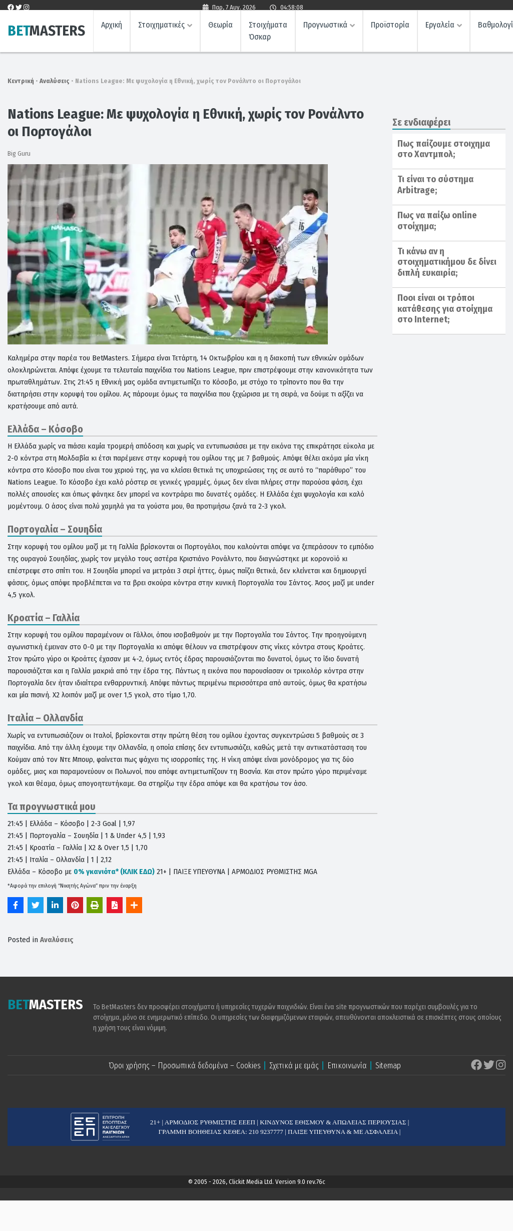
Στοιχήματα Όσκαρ (268, 34)
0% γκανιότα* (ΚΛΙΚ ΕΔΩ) (114, 871)
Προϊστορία (390, 28)
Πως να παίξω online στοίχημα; (437, 221)
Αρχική (111, 28)
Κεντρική (21, 81)
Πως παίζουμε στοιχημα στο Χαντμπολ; (443, 149)
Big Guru (19, 153)
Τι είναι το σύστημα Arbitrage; (435, 185)
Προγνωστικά (325, 28)
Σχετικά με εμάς (294, 1065)
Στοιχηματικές (161, 28)
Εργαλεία (439, 28)
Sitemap (388, 1065)
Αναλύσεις (55, 81)
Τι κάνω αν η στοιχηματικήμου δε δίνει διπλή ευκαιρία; (446, 262)
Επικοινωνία (347, 1065)
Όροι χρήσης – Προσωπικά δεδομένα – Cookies (185, 1065)
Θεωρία (220, 28)
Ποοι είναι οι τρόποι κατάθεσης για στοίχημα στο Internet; (444, 308)
